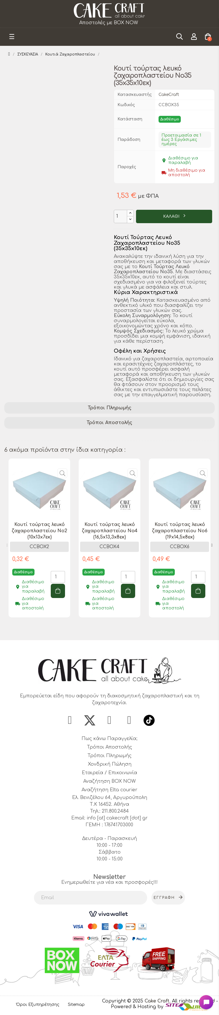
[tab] (109, 408)
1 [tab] (107, 630)
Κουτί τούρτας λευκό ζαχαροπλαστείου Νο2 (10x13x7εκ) (39, 531)
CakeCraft (169, 95)
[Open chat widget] (206, 1002)
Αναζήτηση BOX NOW (109, 781)
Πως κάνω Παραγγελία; (109, 738)
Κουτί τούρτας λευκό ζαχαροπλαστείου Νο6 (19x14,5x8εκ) (179, 531)
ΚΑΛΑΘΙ (172, 216)
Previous (7, 545)
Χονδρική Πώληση (109, 764)
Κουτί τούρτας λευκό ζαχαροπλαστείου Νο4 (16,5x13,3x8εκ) (109, 531)
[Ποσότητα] (120, 216)
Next (212, 545)
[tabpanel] (39, 542)
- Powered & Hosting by (164, 1004)
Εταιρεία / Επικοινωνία (109, 773)
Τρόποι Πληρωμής (109, 407)
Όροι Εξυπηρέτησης (37, 1004)
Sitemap (76, 1004)
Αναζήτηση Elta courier (109, 790)
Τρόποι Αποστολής (109, 422)
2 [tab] (112, 630)
